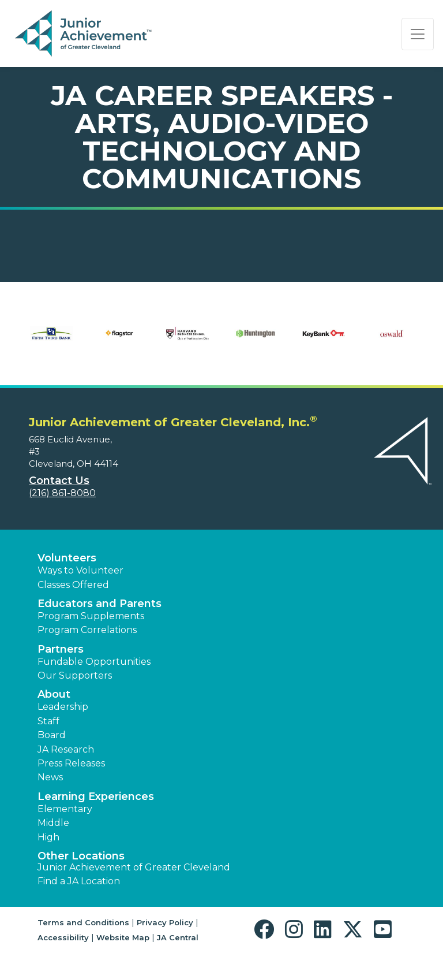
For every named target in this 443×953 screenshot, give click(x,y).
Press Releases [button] (71, 763)
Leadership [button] (62, 706)
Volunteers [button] (66, 558)
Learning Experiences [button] (95, 796)
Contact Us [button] (59, 480)
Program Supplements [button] (90, 615)
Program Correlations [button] (87, 629)
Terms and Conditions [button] (83, 922)
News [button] (50, 777)
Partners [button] (60, 649)
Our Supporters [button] (74, 675)
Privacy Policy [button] (165, 922)
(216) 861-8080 (62, 492)
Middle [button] (53, 822)
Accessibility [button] (63, 937)
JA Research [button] (65, 749)
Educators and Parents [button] (99, 603)
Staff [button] (48, 721)
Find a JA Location (78, 881)
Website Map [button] (122, 937)
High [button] (48, 837)
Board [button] (51, 734)
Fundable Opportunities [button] (94, 661)
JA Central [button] (177, 937)
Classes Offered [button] (73, 584)
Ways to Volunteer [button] (80, 570)
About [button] (53, 694)
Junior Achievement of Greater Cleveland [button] (133, 867)
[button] (267, 929)
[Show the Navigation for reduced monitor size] (417, 34)
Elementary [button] (64, 808)
